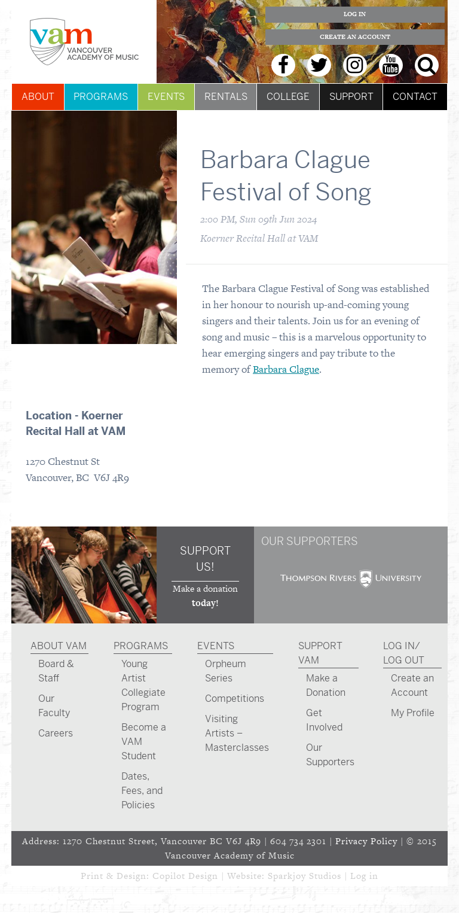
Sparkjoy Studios (304, 875)
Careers (55, 733)
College (288, 96)
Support (351, 96)
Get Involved (324, 720)
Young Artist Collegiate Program (143, 685)
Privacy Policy (366, 841)
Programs (101, 96)
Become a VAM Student (143, 741)
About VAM (58, 646)
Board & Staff (56, 671)
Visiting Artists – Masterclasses (237, 733)
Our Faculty (54, 705)
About (38, 96)
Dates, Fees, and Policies (142, 790)
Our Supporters (330, 754)
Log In (355, 14)
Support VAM (320, 653)
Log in (364, 875)
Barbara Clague (286, 369)
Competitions (234, 698)
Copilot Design (185, 875)
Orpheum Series (225, 671)
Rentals (225, 96)
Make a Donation (325, 685)
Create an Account (355, 36)
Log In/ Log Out (403, 653)
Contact (415, 96)
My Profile (412, 713)
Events (166, 96)
